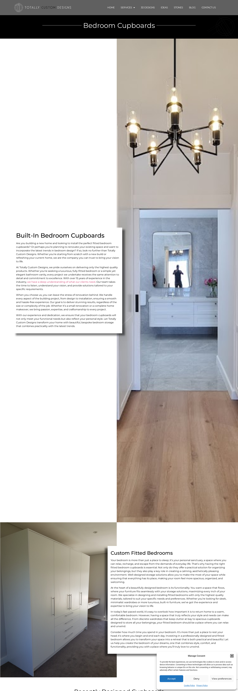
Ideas (164, 7)
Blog (192, 7)
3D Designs (148, 7)
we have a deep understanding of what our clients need (61, 281)
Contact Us (209, 7)
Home (111, 7)
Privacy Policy (202, 685)
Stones (178, 7)
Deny (196, 678)
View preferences (222, 678)
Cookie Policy (189, 685)
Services (128, 7)
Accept (171, 678)
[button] (231, 655)
